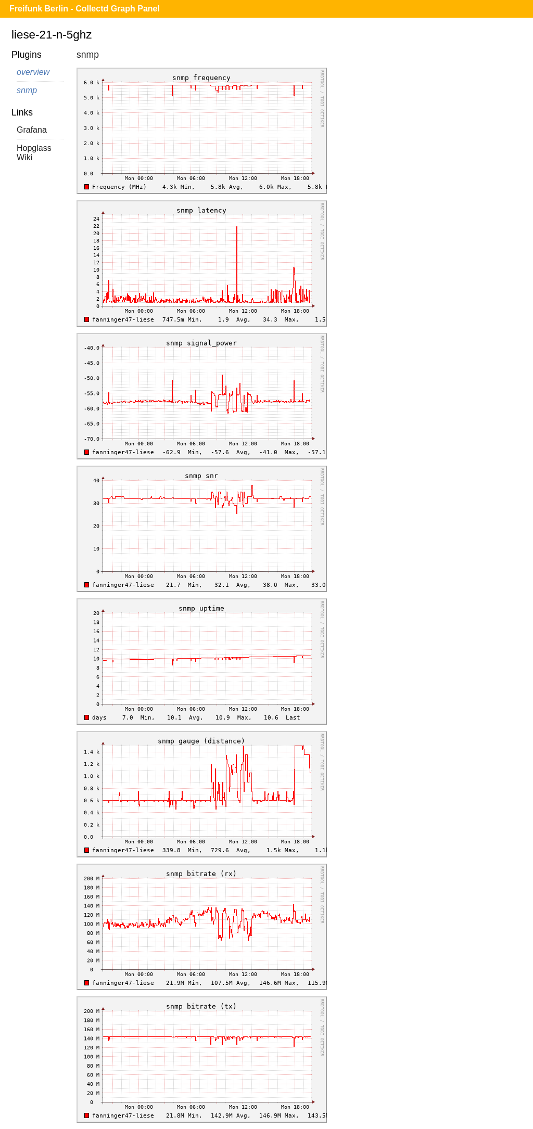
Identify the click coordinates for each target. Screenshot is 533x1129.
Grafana (32, 129)
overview (33, 72)
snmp (27, 90)
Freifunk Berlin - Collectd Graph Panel (84, 8)
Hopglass (34, 148)
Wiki (24, 157)
